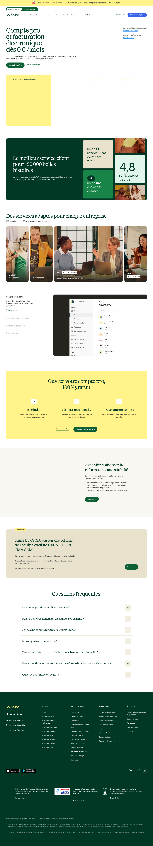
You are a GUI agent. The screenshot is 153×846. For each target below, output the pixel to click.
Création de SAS (48, 735)
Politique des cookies (104, 832)
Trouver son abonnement (108, 716)
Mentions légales (138, 832)
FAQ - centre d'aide (106, 725)
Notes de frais (12, 333)
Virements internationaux (80, 752)
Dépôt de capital (48, 716)
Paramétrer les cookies (122, 832)
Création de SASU (48, 731)
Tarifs (88, 15)
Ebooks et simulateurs (107, 741)
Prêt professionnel (77, 743)
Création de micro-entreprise (49, 722)
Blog (100, 729)
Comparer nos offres (62, 429)
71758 (88, 826)
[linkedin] (131, 771)
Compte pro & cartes (15, 297)
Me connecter (120, 15)
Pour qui (48, 15)
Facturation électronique (80, 731)
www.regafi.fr (44, 826)
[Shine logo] (13, 15)
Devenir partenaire (106, 737)
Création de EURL (48, 743)
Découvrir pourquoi (130, 30)
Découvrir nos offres (15, 65)
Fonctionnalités (62, 15)
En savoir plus (114, 3)
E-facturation (35, 15)
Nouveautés (75, 760)
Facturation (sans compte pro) (80, 726)
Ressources (76, 15)
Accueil (11, 832)
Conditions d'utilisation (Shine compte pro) (31, 832)
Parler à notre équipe (33, 64)
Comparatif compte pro (107, 712)
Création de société (49, 727)
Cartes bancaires (77, 716)
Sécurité (130, 731)
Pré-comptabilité (77, 735)
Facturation (75, 721)
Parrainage (131, 723)
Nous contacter (132, 727)
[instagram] (145, 771)
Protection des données (86, 832)
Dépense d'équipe (77, 756)
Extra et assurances (78, 739)
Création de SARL (48, 739)
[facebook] (138, 771)
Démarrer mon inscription (85, 429)
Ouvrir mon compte (137, 15)
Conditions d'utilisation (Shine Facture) (62, 832)
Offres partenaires (105, 733)
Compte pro (75, 712)
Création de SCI (48, 748)
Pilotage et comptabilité (16, 326)
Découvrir (92, 499)
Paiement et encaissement (18, 319)
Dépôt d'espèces (77, 748)
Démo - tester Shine (106, 721)
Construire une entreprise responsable (136, 713)
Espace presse (132, 719)
